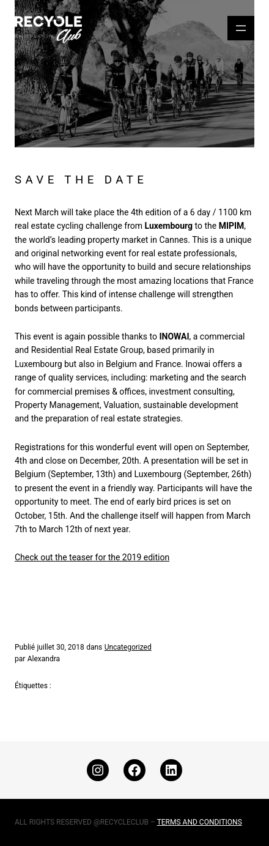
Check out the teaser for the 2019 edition (92, 557)
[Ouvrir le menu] (240, 28)
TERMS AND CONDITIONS (199, 822)
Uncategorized (128, 647)
